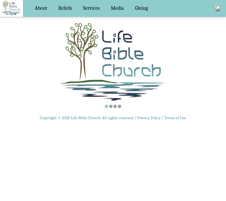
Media (117, 8)
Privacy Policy (149, 117)
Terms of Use (175, 117)
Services (91, 8)
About (41, 8)
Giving (141, 8)
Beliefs (65, 8)
